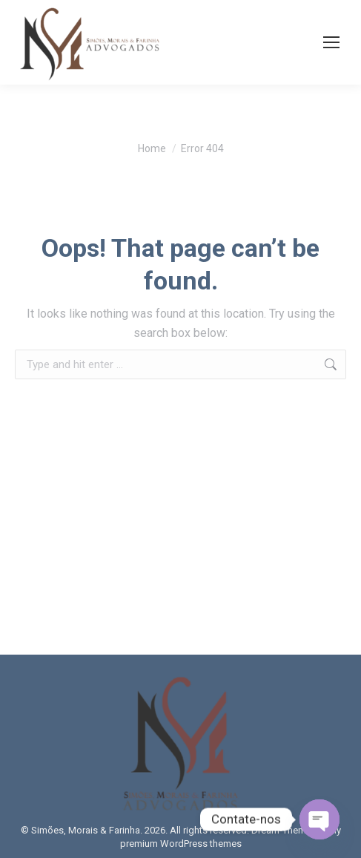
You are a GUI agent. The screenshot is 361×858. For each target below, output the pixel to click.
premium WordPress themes (181, 843)
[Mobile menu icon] (331, 42)
